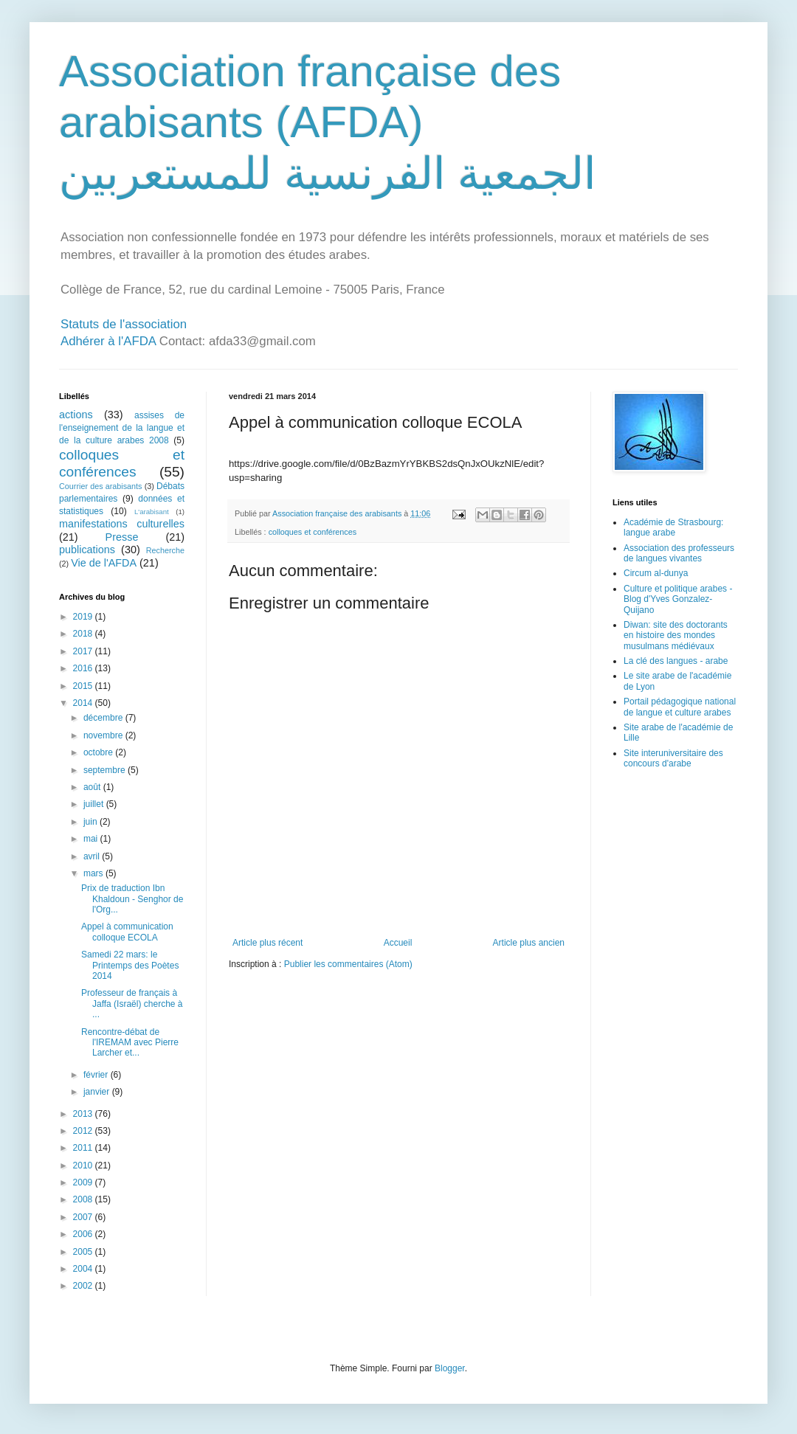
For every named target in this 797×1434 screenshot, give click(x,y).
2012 (84, 1131)
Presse (122, 537)
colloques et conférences (312, 531)
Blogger (450, 1368)
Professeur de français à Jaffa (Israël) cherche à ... (132, 1003)
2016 (84, 668)
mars (94, 873)
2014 (84, 703)
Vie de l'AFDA (104, 563)
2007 (84, 1217)
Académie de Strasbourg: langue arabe (673, 527)
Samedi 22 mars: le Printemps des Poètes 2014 (130, 965)
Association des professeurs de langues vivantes (679, 553)
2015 (84, 686)
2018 (84, 633)
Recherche (165, 550)
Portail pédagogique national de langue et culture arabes (680, 706)
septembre (105, 770)
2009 (84, 1182)
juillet (94, 804)
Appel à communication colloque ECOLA (127, 931)
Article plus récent (267, 943)
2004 (84, 1269)
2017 (84, 651)
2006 (84, 1234)
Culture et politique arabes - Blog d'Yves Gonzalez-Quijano (678, 599)
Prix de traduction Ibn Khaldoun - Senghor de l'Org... (132, 899)
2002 (84, 1286)
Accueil (398, 943)
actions (76, 414)
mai (91, 839)
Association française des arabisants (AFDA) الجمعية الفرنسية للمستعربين (327, 122)
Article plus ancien (529, 943)
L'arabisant (151, 512)
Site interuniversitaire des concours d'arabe (673, 758)
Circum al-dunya (656, 573)
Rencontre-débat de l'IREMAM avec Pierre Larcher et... (130, 1043)
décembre (104, 718)
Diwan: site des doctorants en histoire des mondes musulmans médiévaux (676, 635)
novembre (104, 735)
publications (87, 549)
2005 (84, 1252)
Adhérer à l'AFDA (108, 341)
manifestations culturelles (121, 524)
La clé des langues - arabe (676, 661)
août (93, 787)
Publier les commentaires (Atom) (348, 964)
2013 (84, 1114)
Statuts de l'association (124, 324)
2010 (84, 1165)
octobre (99, 752)
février (97, 1075)
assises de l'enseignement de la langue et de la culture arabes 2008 (121, 428)
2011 (84, 1148)
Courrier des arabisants (100, 486)
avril (92, 856)
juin (91, 822)
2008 (84, 1199)
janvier (97, 1092)
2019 (84, 617)
